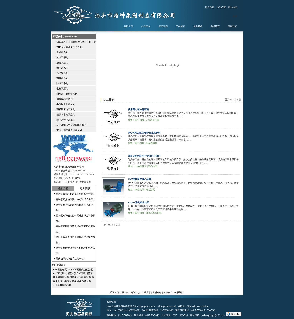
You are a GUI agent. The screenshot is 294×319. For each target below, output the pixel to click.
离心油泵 (139, 119)
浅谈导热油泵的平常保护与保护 (144, 156)
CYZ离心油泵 (152, 119)
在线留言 (168, 292)
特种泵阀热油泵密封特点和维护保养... (75, 199)
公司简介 (124, 292)
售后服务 (157, 292)
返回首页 (114, 292)
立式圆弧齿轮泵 (84, 273)
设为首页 (209, 7)
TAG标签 (236, 99)
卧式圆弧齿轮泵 (61, 277)
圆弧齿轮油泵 (77, 277)
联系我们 (178, 292)
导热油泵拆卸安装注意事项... (70, 258)
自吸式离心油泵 (154, 213)
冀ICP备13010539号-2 (198, 306)
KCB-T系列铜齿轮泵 (138, 202)
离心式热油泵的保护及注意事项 (144, 132)
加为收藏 (221, 7)
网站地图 (232, 7)
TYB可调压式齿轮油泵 (64, 273)
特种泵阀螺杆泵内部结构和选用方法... (75, 194)
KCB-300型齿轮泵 (62, 285)
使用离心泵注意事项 (138, 109)
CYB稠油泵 (141, 166)
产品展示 (146, 292)
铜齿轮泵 (139, 189)
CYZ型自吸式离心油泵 (139, 179)
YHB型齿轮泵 (60, 269)
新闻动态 (135, 292)
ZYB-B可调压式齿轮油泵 (80, 269)
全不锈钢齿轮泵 (68, 281)
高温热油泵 (151, 143)
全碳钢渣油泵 (84, 281)
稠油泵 (87, 277)
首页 (227, 99)
